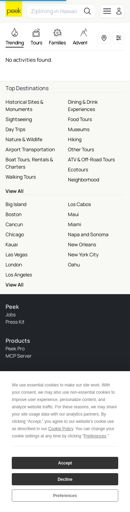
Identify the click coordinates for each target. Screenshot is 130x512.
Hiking (74, 139)
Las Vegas (16, 254)
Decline (65, 479)
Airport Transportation (30, 149)
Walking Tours (21, 176)
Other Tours (81, 149)
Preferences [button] (95, 436)
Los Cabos (79, 204)
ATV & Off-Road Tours (91, 159)
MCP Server (19, 355)
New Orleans (82, 244)
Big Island (16, 204)
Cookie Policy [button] (60, 428)
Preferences (65, 495)
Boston (13, 214)
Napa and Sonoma (88, 234)
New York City (83, 254)
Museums (78, 129)
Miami (74, 224)
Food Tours (80, 119)
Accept (65, 463)
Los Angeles (19, 274)
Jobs (11, 314)
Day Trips (15, 129)
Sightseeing (19, 119)
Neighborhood (83, 179)
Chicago (15, 234)
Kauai (12, 244)
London (14, 264)
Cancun (14, 224)
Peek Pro (15, 348)
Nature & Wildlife (24, 139)
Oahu (74, 264)
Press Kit (15, 321)
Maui (73, 214)
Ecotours (78, 169)
